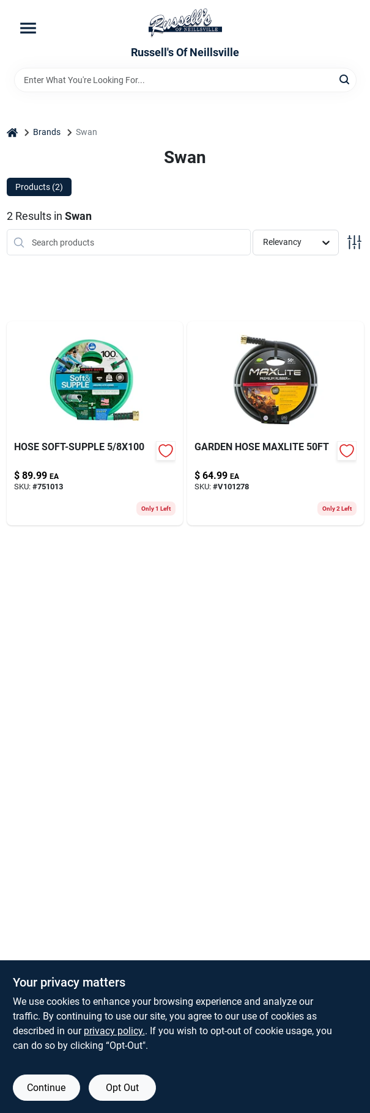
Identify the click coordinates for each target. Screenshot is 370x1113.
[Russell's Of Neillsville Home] (185, 23)
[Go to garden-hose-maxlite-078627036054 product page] (275, 423)
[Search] (345, 79)
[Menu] (28, 28)
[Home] (12, 132)
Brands (47, 132)
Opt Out (122, 1087)
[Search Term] (185, 80)
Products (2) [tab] (39, 187)
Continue (46, 1087)
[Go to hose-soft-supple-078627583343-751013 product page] (95, 423)
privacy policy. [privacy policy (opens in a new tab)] (114, 1031)
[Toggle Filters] (354, 242)
